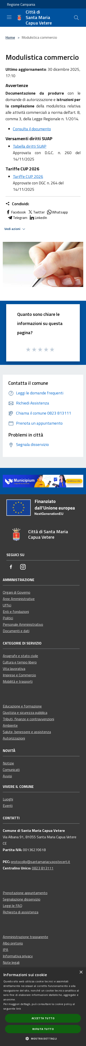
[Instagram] (23, 567)
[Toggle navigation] (9, 17)
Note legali (11, 962)
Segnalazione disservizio (21, 899)
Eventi (8, 805)
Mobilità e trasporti (18, 681)
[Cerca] (76, 17)
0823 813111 (42, 868)
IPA (5, 949)
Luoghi (8, 799)
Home (10, 37)
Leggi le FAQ (12, 905)
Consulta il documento (32, 129)
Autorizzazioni (14, 738)
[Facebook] (11, 567)
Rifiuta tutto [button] (43, 1029)
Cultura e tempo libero (20, 662)
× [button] (81, 972)
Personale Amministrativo (23, 624)
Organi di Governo (16, 592)
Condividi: (17, 204)
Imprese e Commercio (19, 675)
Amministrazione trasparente (25, 936)
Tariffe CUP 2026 (28, 176)
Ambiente (10, 725)
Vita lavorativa (14, 668)
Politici (8, 618)
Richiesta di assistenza (20, 912)
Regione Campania (21, 4)
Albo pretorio (13, 943)
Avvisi (7, 776)
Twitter (36, 212)
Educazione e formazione (22, 706)
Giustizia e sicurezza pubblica (25, 712)
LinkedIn (38, 217)
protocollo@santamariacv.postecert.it (40, 861)
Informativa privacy (18, 956)
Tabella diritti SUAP (29, 146)
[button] (43, 1038)
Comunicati (11, 769)
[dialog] (43, 1006)
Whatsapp (57, 212)
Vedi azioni (15, 229)
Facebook (16, 212)
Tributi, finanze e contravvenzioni (28, 719)
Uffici (7, 605)
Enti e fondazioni (16, 611)
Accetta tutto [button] (43, 1018)
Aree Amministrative (19, 598)
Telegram (17, 217)
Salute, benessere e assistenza (27, 732)
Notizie (8, 763)
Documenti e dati (16, 631)
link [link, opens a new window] (18, 1008)
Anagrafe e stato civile (20, 655)
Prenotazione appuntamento (25, 893)
